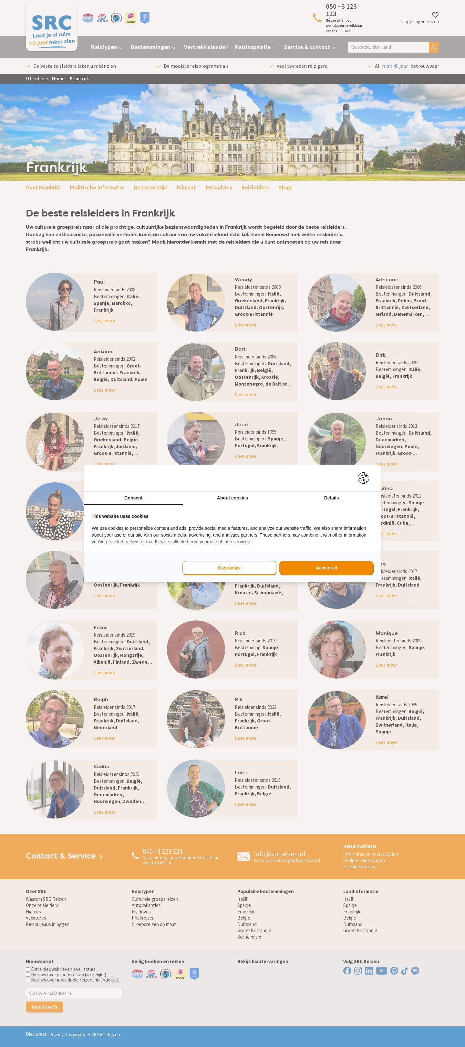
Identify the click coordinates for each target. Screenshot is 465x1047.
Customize (229, 567)
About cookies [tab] (232, 497)
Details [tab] (331, 497)
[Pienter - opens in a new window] (366, 478)
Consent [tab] (133, 497)
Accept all (326, 567)
